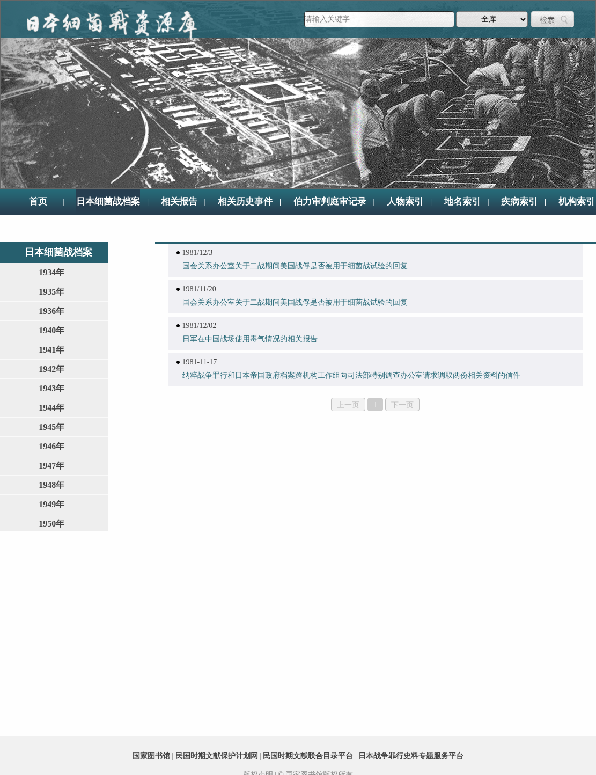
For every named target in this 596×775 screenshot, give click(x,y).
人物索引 (405, 201)
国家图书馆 (151, 756)
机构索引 (576, 201)
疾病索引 (519, 201)
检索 (553, 19)
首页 (38, 201)
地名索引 (462, 201)
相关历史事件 (245, 201)
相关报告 (179, 201)
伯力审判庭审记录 (329, 201)
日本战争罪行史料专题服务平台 (410, 756)
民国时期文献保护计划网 (216, 756)
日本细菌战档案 (108, 201)
